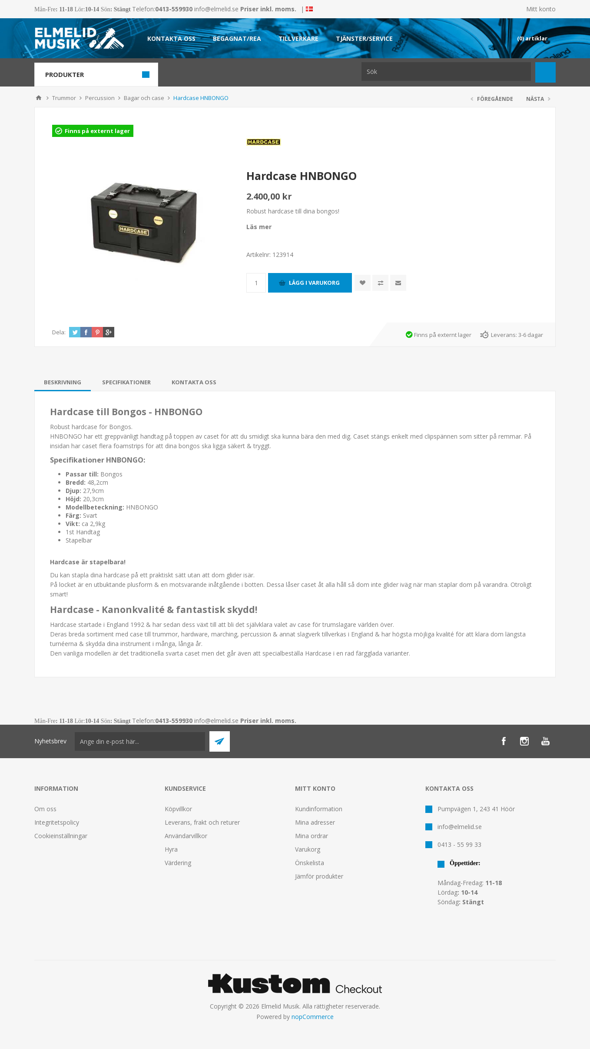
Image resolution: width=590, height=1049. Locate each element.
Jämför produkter (319, 876)
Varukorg (307, 849)
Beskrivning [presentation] (62, 382)
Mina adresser (315, 822)
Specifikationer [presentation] (126, 382)
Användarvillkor (186, 836)
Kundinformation (318, 809)
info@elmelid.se (216, 9)
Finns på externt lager (97, 131)
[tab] (62, 382)
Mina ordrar (311, 836)
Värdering (178, 863)
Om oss (45, 809)
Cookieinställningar (60, 836)
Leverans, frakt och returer (202, 822)
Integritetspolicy (56, 822)
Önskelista (309, 863)
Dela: (59, 332)
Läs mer (259, 227)
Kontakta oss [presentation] (194, 382)
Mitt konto (541, 9)
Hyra (171, 849)
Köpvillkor (178, 809)
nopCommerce (313, 1016)
